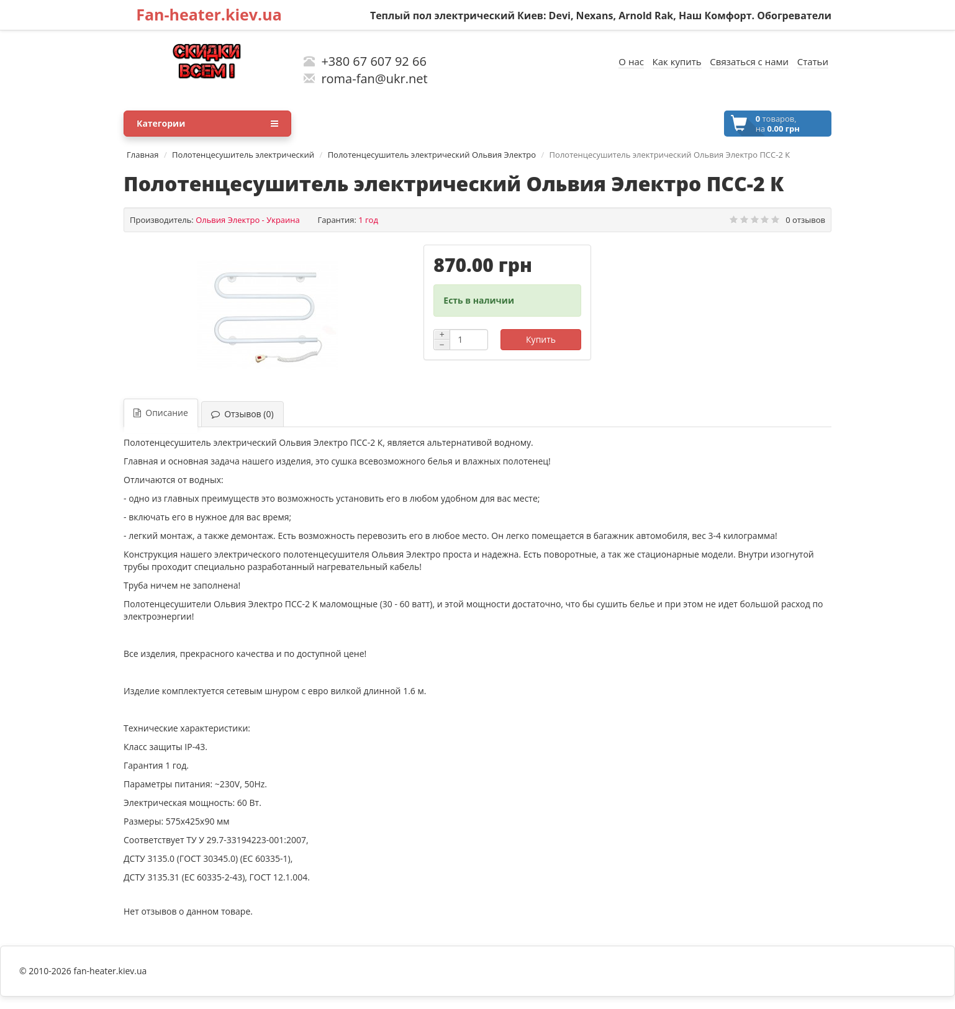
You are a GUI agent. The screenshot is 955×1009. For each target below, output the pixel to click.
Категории (207, 123)
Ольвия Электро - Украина (248, 219)
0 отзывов (805, 219)
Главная (143, 154)
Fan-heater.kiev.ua (209, 14)
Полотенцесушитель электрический (243, 154)
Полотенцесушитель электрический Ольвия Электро (432, 154)
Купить (541, 339)
